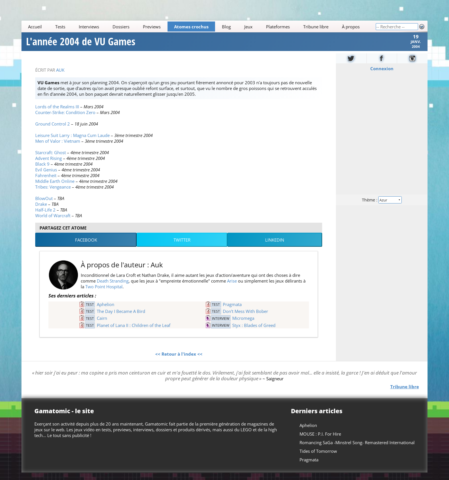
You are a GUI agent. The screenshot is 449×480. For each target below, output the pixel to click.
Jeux (248, 27)
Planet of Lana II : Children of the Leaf (133, 332)
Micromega (243, 325)
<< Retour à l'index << (178, 361)
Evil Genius (46, 177)
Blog (226, 27)
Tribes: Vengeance (53, 194)
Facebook (86, 247)
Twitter (182, 247)
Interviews (89, 27)
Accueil (35, 27)
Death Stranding (113, 288)
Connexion (381, 76)
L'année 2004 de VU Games (80, 45)
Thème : (381, 206)
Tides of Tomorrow (318, 458)
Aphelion (105, 311)
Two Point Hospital (104, 294)
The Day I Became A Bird (121, 318)
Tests (61, 27)
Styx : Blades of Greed (253, 332)
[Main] (198, 26)
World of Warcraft (52, 223)
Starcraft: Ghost (50, 159)
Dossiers (121, 27)
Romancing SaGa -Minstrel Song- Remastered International (357, 449)
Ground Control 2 (52, 131)
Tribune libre (315, 27)
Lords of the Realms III (57, 114)
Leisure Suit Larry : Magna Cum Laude (72, 142)
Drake (41, 211)
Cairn (102, 325)
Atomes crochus (191, 27)
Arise (232, 288)
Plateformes (278, 27)
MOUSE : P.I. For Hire (320, 441)
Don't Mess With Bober (245, 318)
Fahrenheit (45, 182)
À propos (351, 27)
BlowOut (44, 205)
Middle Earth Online (54, 188)
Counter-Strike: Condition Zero (65, 119)
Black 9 (42, 171)
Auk (60, 77)
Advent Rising (48, 165)
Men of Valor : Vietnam (57, 148)
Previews (152, 27)
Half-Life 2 (45, 217)
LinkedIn (274, 247)
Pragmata (232, 311)
